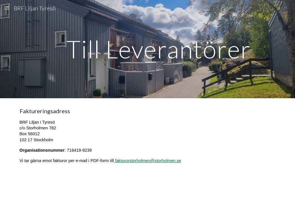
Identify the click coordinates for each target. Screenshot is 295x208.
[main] (159, 49)
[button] (7, 8)
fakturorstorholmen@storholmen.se (147, 160)
